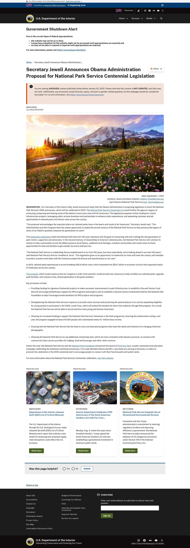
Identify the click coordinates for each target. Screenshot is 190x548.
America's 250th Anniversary (55, 5)
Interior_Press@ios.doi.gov (152, 199)
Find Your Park (124, 346)
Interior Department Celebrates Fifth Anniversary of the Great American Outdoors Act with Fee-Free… (94, 415)
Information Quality (34, 516)
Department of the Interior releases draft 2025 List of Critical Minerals (46, 413)
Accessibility (31, 500)
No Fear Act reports (70, 518)
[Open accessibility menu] (138, 11)
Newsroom (129, 10)
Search (161, 18)
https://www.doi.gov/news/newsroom (87, 95)
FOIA (64, 504)
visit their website (105, 358)
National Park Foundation (83, 346)
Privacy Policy (32, 520)
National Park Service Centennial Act (107, 210)
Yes (68, 469)
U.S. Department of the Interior (55, 18)
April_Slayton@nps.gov (153, 202)
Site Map (30, 524)
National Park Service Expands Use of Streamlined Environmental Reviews (141, 413)
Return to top (32, 485)
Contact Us (31, 504)
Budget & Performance (71, 495)
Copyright (30, 508)
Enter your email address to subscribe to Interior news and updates (127, 501)
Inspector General (69, 514)
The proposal (32, 274)
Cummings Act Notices (71, 500)
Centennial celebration (40, 237)
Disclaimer (30, 512)
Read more (36, 451)
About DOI (30, 495)
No (77, 469)
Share (156, 69)
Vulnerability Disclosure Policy (39, 528)
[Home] (30, 18)
